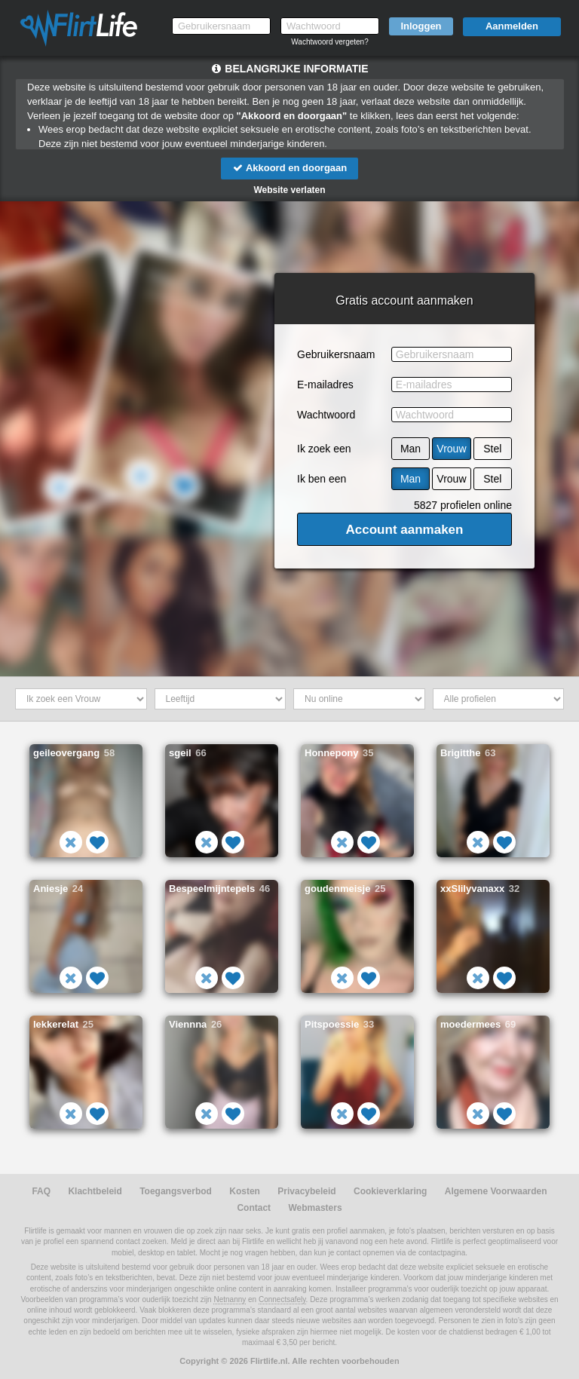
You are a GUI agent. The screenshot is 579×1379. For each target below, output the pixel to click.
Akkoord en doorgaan (289, 167)
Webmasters (315, 1208)
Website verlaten (289, 190)
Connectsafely (282, 1299)
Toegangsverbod (175, 1191)
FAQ (41, 1191)
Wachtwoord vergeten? (329, 42)
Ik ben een (321, 479)
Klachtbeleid (94, 1191)
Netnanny (229, 1299)
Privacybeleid (306, 1191)
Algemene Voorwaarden (496, 1191)
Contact (254, 1208)
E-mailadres (325, 384)
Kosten (244, 1191)
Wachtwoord (326, 415)
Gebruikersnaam (336, 354)
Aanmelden (512, 26)
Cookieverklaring (390, 1191)
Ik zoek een (324, 449)
